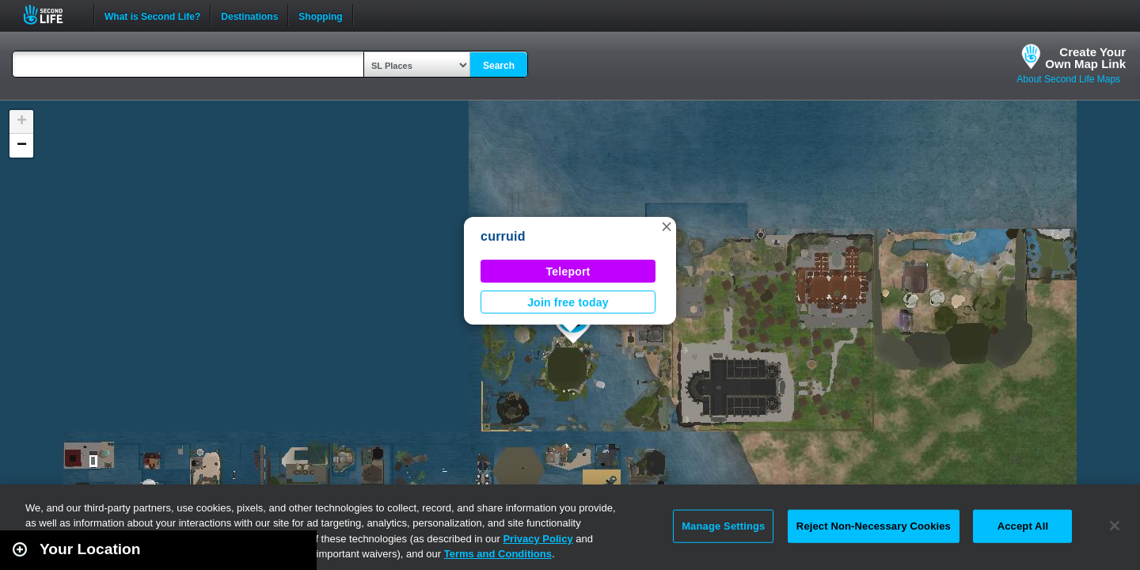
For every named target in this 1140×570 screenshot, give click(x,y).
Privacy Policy (537, 539)
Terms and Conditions (498, 554)
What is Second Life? (152, 15)
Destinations (249, 15)
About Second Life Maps (1068, 79)
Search (499, 65)
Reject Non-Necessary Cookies (873, 526)
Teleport (568, 271)
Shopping (320, 15)
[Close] (1114, 525)
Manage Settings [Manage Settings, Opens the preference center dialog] (723, 526)
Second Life (52, 14)
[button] (666, 226)
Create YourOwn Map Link (1085, 57)
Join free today (568, 302)
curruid (503, 236)
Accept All (1023, 526)
